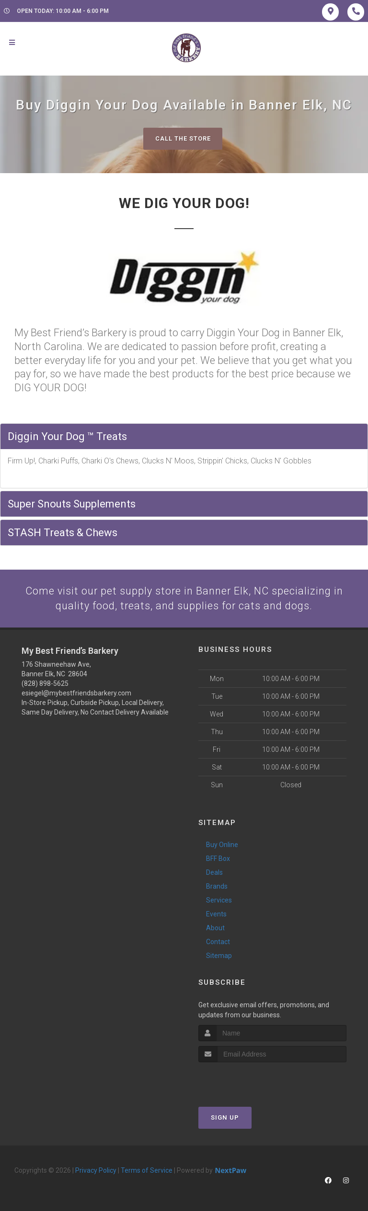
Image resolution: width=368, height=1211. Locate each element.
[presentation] (249, 1080)
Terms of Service (146, 1170)
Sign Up (225, 1117)
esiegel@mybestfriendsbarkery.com (76, 693)
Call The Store (183, 138)
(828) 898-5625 (45, 684)
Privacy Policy (95, 1170)
